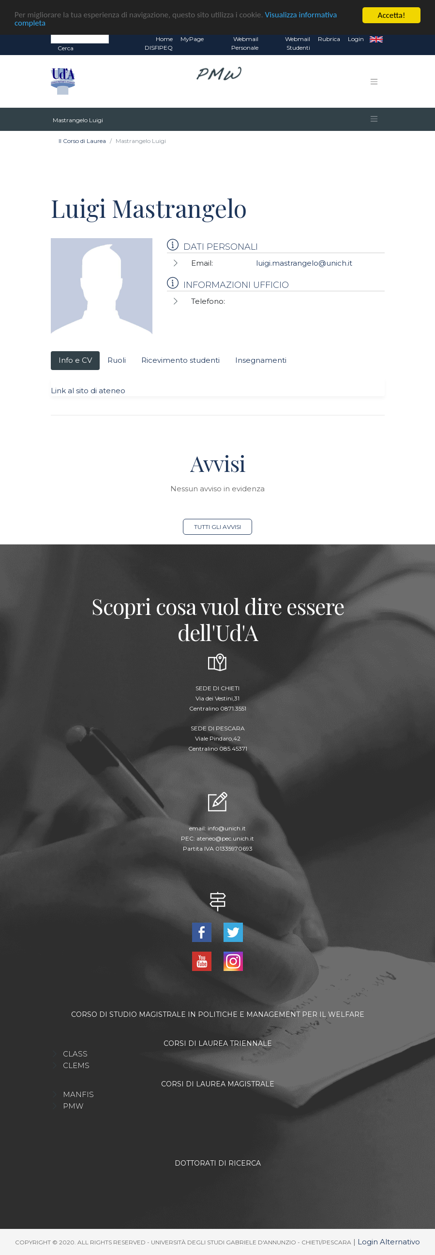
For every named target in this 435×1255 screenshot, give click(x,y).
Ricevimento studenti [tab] (180, 360)
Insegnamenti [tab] (260, 360)
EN (376, 39)
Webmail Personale (244, 43)
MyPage (192, 39)
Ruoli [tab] (116, 360)
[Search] (80, 38)
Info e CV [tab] (75, 360)
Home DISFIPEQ (159, 43)
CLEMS (76, 1065)
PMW (73, 1106)
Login (356, 39)
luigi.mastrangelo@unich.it (304, 263)
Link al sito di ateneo (88, 390)
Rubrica (329, 39)
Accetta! (391, 15)
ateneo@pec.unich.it (225, 838)
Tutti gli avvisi (217, 526)
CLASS (75, 1053)
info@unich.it (227, 828)
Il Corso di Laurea (82, 140)
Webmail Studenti (297, 43)
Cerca (66, 48)
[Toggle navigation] (374, 81)
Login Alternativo (389, 1241)
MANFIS (78, 1094)
